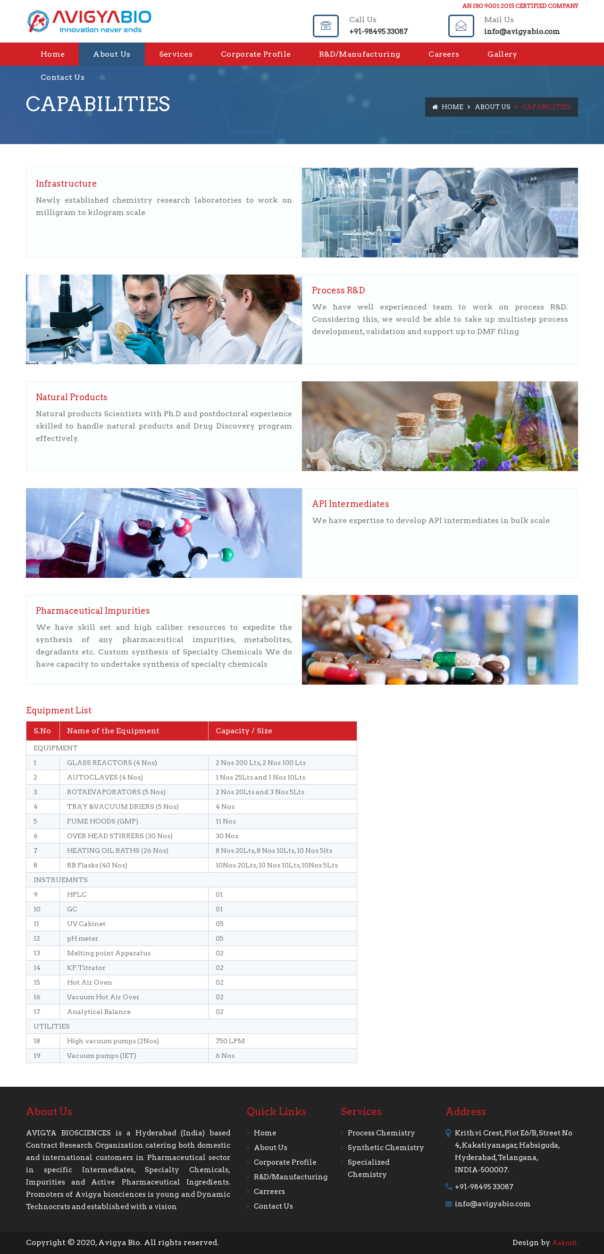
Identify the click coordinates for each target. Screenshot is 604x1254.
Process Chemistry (381, 1133)
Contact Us (62, 77)
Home (53, 54)
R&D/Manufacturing (359, 54)
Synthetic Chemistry (386, 1147)
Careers (443, 54)
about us (270, 1147)
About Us (111, 54)
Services (176, 54)
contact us (273, 1206)
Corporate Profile (256, 54)
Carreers (269, 1191)
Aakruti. (565, 1242)
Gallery (502, 54)
